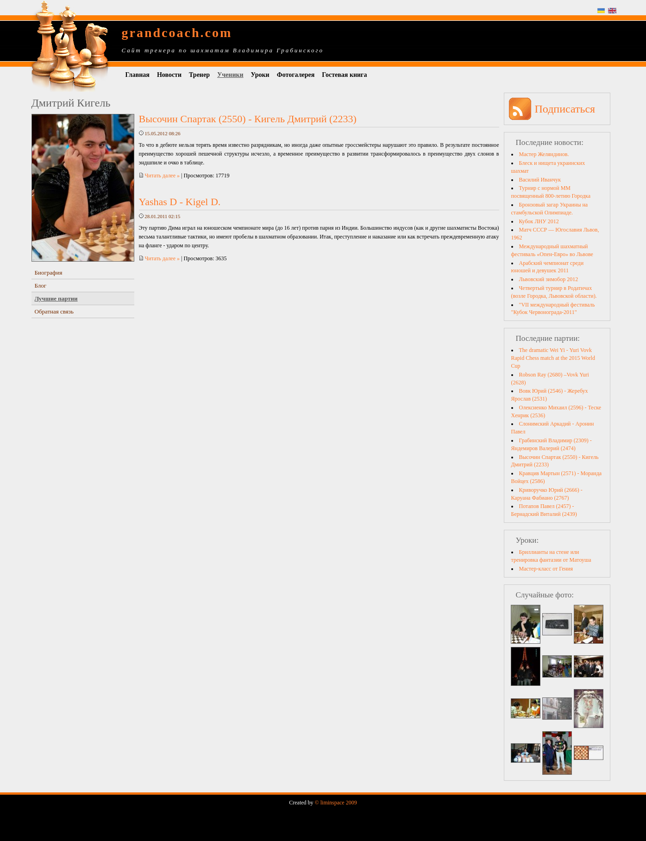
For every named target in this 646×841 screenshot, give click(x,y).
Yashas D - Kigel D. (180, 201)
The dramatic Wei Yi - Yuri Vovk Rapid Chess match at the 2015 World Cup (553, 358)
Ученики (230, 74)
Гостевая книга (344, 74)
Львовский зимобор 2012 (548, 279)
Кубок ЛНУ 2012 (539, 221)
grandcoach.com (177, 32)
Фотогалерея (296, 74)
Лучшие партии (56, 298)
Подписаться (565, 109)
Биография (49, 272)
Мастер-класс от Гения (546, 568)
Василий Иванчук (540, 179)
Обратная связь (54, 311)
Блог (41, 285)
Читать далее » (159, 175)
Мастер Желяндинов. (544, 154)
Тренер (199, 74)
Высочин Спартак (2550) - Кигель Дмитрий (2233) (248, 119)
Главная (137, 74)
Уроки (260, 74)
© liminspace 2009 (336, 802)
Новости (169, 74)
